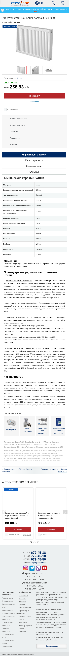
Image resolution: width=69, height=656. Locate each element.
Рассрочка (34, 102)
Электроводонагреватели (11, 613)
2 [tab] (34, 542)
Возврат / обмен (25, 617)
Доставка (22, 602)
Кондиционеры (7, 610)
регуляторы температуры (11, 425)
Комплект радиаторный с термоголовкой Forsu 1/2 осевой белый (17, 515)
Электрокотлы (7, 601)
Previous (4, 512)
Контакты (22, 599)
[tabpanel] (18, 513)
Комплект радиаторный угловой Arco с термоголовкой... (49, 515)
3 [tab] (38, 542)
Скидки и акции (25, 608)
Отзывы (22, 620)
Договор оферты (25, 626)
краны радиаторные (27, 424)
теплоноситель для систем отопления (58, 425)
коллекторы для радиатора (42, 425)
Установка (23, 623)
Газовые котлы (7, 598)
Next (65, 512)
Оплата (22, 605)
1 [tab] (30, 542)
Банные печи (7, 646)
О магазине (23, 596)
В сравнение (12, 109)
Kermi (19, 78)
